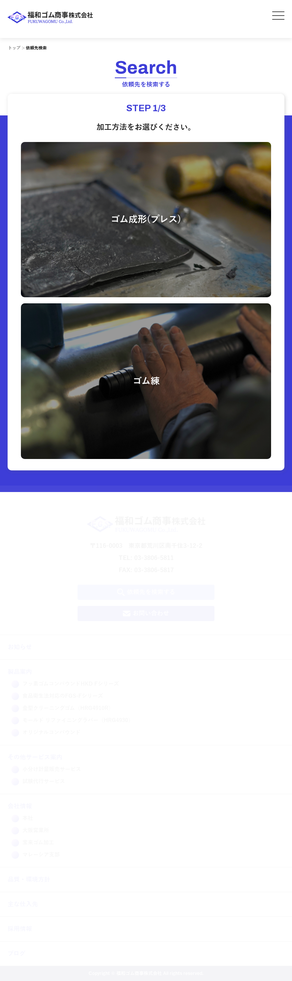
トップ (14, 48)
